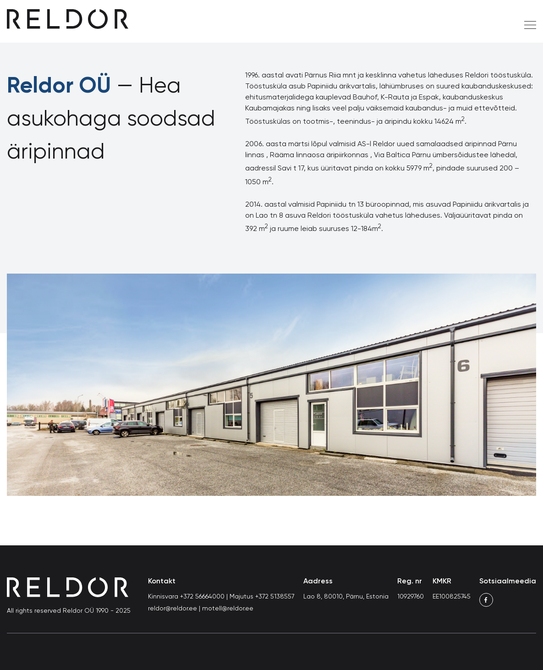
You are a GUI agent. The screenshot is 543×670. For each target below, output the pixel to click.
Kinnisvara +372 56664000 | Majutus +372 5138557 (221, 596)
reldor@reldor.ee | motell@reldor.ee (200, 608)
